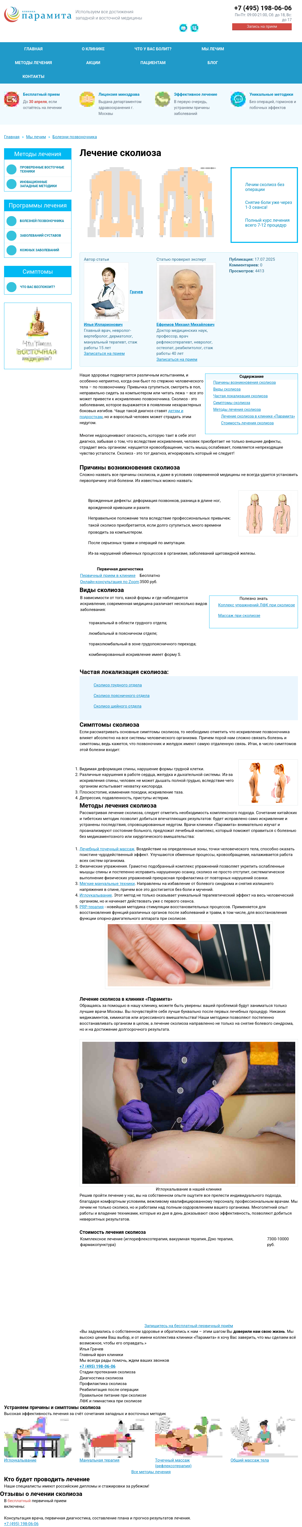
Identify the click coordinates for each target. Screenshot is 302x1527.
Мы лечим (213, 49)
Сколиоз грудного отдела (118, 685)
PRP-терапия (92, 906)
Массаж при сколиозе (239, 615)
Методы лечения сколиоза (237, 409)
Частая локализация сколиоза (240, 396)
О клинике (93, 49)
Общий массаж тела (250, 1460)
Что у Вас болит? (153, 49)
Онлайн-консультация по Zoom (109, 581)
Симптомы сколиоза (231, 403)
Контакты (33, 76)
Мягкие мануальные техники (107, 883)
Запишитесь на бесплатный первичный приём (189, 1325)
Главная (33, 49)
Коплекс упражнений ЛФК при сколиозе (256, 605)
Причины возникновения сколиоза (244, 382)
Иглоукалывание (96, 895)
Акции (93, 62)
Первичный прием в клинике (108, 575)
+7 (263, 8)
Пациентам (153, 62)
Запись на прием (262, 26)
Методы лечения (33, 62)
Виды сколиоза (227, 389)
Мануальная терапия (99, 1460)
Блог (213, 62)
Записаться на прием (104, 353)
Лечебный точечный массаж (107, 849)
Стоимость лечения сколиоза (247, 423)
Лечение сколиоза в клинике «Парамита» (258, 416)
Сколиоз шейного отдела (118, 706)
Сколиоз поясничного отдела (122, 695)
